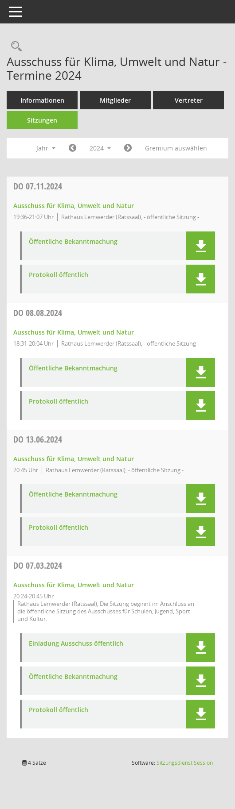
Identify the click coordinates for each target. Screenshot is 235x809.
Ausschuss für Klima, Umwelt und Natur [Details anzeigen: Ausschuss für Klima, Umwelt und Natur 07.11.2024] (73, 205)
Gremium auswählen (176, 148)
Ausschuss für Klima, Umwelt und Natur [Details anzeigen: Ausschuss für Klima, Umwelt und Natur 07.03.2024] (73, 585)
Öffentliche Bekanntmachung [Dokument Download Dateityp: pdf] (73, 242)
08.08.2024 (37, 313)
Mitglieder (115, 100)
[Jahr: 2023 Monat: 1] (72, 148)
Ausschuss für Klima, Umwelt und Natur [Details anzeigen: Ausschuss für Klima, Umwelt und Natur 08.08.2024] (73, 332)
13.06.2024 (37, 439)
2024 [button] (100, 148)
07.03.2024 (37, 565)
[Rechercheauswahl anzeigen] (14, 46)
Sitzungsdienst (185, 763)
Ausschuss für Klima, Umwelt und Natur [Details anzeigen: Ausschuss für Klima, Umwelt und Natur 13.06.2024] (73, 459)
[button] (200, 245)
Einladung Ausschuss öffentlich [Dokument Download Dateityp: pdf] (76, 643)
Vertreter (189, 100)
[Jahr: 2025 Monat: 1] (128, 148)
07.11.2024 (37, 186)
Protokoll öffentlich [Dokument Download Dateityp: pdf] (58, 275)
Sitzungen (42, 120)
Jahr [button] (45, 148)
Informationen (42, 100)
